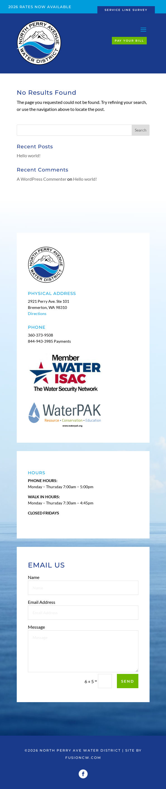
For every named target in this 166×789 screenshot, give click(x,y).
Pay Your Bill (129, 40)
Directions (37, 313)
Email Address (43, 608)
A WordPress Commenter (41, 179)
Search (140, 130)
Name (35, 586)
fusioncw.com (83, 757)
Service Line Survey (126, 10)
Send (127, 681)
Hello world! (28, 155)
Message (37, 630)
